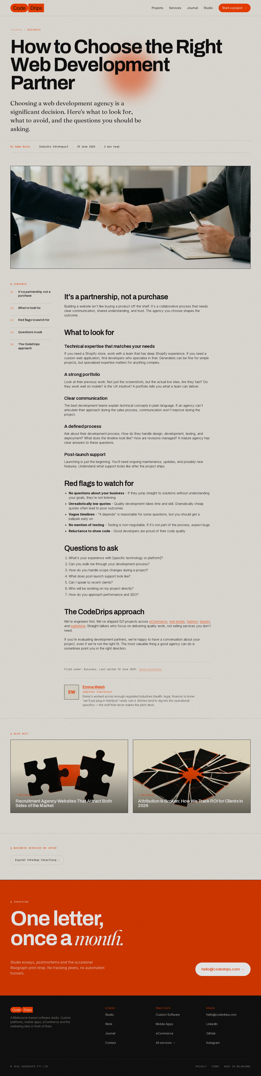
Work (108, 1024)
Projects (157, 8)
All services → (166, 1042)
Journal (192, 8)
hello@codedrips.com (221, 1014)
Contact (110, 1042)
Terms (215, 1066)
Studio (208, 8)
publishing (78, 626)
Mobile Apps (164, 1024)
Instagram (213, 1042)
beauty (205, 621)
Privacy (201, 1066)
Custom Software (168, 1014)
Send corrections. (150, 669)
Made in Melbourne (237, 1066)
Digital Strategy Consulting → (37, 865)
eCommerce (158, 621)
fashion (192, 621)
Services (175, 8)
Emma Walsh (94, 687)
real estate (177, 621)
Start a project (234, 8)
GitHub (211, 1033)
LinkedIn (212, 1024)
